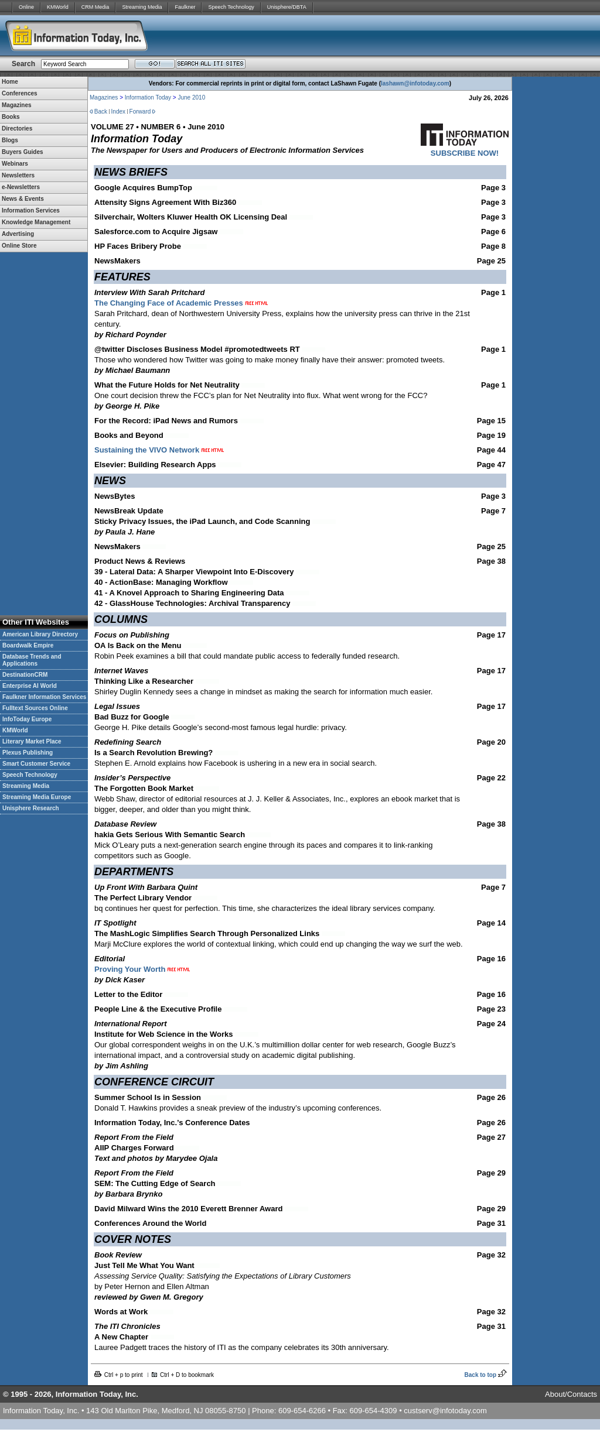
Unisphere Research (30, 808)
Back (100, 111)
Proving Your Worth (143, 969)
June (184, 97)
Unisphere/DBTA (286, 7)
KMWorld (58, 7)
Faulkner (185, 7)
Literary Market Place (32, 741)
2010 (197, 97)
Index (118, 111)
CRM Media (95, 7)
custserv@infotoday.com (445, 1410)
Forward (140, 111)
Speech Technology (231, 7)
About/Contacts (571, 1394)
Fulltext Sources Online (35, 708)
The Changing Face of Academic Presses (168, 303)
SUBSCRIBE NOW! (465, 153)
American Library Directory (40, 634)
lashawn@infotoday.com (415, 83)
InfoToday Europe (27, 719)
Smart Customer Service (36, 763)
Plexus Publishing (27, 752)
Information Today (148, 97)
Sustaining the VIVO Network (159, 450)
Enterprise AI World (29, 686)
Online (26, 7)
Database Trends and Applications (32, 660)
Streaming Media (142, 7)
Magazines (104, 97)
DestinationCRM (24, 674)
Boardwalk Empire (27, 645)
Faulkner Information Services (44, 697)
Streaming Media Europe (36, 797)
